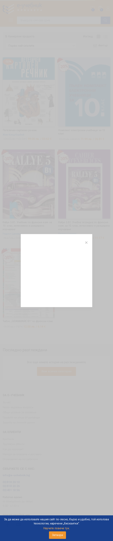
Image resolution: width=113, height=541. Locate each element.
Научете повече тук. (56, 528)
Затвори (57, 535)
